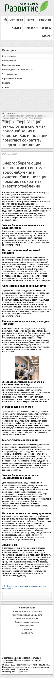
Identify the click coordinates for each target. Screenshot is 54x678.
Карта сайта (27, 633)
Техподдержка (27, 626)
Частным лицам (9, 74)
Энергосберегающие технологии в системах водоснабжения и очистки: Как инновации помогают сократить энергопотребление (24, 116)
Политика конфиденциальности (27, 615)
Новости (6, 83)
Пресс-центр (44, 19)
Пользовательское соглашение (27, 611)
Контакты (27, 629)
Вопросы (46, 27)
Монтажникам (9, 56)
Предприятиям (9, 60)
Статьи (5, 87)
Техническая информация (27, 622)
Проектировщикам (11, 65)
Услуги (30, 19)
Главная (3, 113)
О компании (16, 19)
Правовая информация (27, 618)
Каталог (46, 35)
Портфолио (31, 27)
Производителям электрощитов (18, 69)
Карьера (16, 27)
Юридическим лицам (12, 78)
